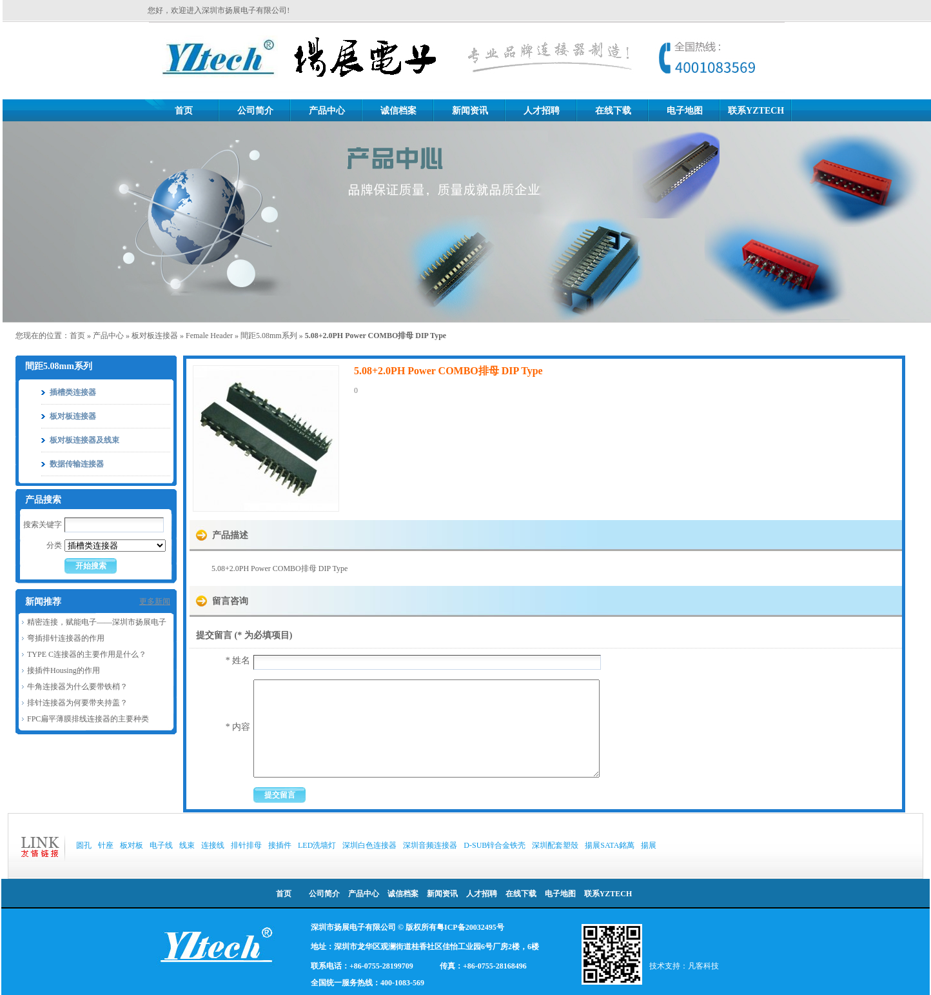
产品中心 (327, 111)
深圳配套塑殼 (555, 845)
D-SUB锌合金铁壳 (494, 845)
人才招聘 (542, 111)
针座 (105, 845)
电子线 (161, 845)
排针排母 (246, 845)
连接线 (212, 845)
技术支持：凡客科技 (684, 965)
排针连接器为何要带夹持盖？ (77, 702)
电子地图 (685, 111)
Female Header (209, 335)
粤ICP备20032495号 (470, 927)
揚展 (648, 845)
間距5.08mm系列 (268, 335)
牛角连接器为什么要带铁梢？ (77, 686)
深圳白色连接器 (369, 845)
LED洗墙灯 (317, 845)
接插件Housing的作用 (63, 670)
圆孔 (84, 845)
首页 (184, 111)
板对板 (131, 845)
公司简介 (255, 111)
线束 (187, 845)
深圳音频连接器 (430, 845)
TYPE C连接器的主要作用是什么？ (86, 654)
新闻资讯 (470, 111)
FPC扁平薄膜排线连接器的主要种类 (88, 718)
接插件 (279, 845)
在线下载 (613, 111)
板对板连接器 (155, 335)
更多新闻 (154, 601)
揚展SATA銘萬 (609, 845)
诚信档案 (398, 111)
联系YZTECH (756, 111)
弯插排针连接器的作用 (65, 638)
